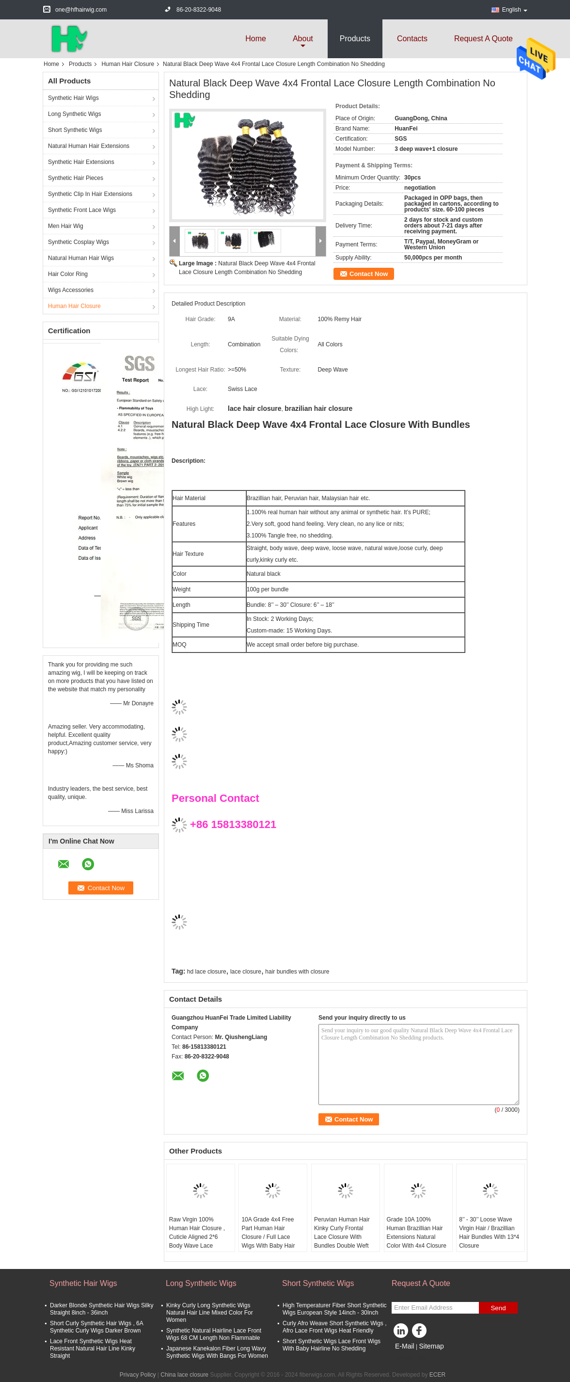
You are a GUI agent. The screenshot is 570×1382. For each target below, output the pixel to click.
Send (498, 1308)
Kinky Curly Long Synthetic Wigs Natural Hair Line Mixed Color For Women (209, 1312)
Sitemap (431, 1346)
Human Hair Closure (127, 64)
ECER (437, 1374)
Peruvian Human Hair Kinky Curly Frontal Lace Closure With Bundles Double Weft (342, 1232)
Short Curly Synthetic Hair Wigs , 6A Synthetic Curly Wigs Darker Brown (96, 1327)
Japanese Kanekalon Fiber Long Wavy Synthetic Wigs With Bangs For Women (217, 1352)
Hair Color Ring (68, 274)
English (514, 9)
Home (255, 38)
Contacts (412, 38)
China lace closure (184, 1374)
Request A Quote (483, 38)
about (303, 38)
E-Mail (404, 1346)
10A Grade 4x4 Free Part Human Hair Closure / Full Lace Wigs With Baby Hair (268, 1232)
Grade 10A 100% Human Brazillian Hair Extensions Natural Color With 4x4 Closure (416, 1232)
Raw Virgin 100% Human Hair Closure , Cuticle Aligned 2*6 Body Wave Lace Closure (197, 1237)
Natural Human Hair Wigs (81, 258)
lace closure (245, 971)
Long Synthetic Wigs (74, 114)
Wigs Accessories (71, 290)
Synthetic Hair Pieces (75, 178)
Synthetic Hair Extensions (81, 162)
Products (355, 38)
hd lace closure (206, 971)
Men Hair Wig (65, 226)
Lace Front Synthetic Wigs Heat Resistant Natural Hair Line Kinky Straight (92, 1348)
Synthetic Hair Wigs (73, 98)
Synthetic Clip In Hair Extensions (90, 194)
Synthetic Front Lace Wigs (82, 210)
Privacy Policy (138, 1374)
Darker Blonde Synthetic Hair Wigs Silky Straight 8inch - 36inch (101, 1309)
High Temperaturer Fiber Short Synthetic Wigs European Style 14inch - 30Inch (335, 1309)
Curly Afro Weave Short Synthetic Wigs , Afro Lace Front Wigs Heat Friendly (335, 1327)
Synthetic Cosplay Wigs (78, 242)
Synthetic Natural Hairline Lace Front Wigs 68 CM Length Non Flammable (213, 1334)
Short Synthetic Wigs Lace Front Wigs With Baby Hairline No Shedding (331, 1345)
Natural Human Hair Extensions (88, 146)
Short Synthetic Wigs (75, 130)
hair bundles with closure (297, 971)
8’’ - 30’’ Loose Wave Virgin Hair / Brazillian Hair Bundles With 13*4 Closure (489, 1232)
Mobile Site (409, 1358)
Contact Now (368, 273)
